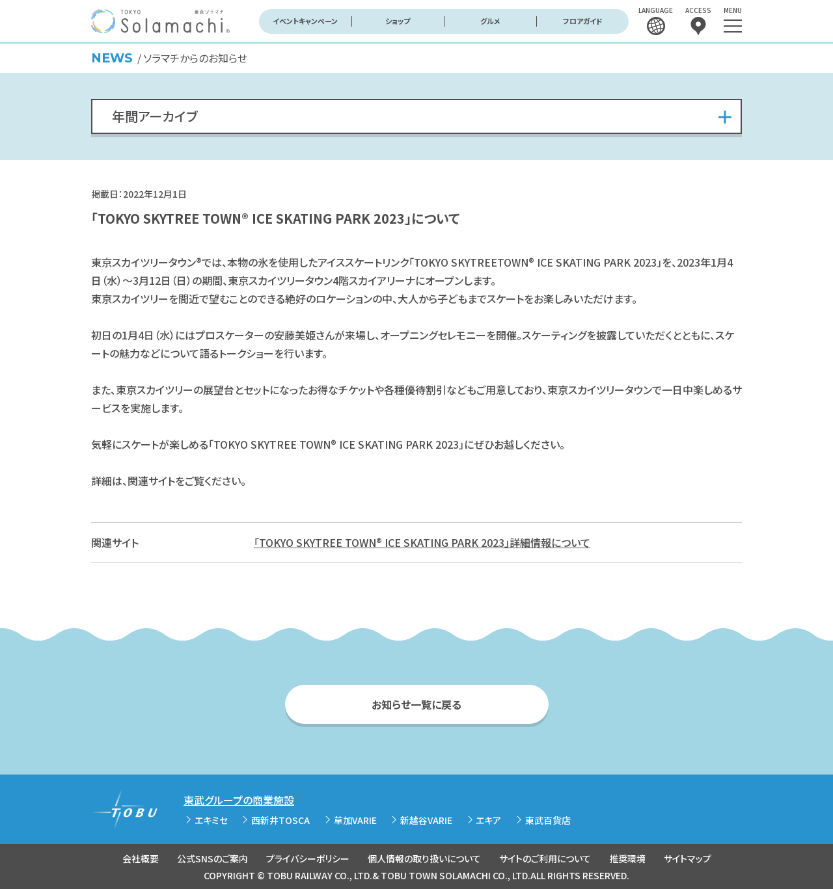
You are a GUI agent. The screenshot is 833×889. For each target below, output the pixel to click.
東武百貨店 (548, 820)
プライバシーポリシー (307, 858)
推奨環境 (627, 858)
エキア (488, 820)
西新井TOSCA (280, 820)
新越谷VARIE (426, 820)
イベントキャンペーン (305, 21)
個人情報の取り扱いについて (424, 858)
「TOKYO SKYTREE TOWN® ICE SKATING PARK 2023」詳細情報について (422, 542)
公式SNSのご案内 (212, 858)
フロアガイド (583, 21)
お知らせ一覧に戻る (416, 704)
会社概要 (140, 858)
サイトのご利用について (545, 858)
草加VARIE (355, 820)
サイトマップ (687, 858)
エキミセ (211, 820)
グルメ (490, 21)
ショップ (397, 21)
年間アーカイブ (155, 116)
